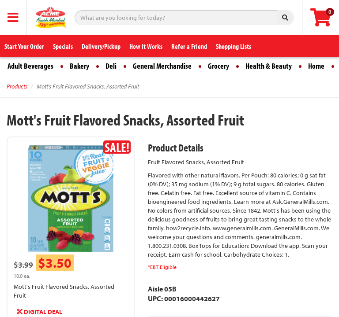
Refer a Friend (189, 46)
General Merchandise (162, 66)
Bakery (79, 66)
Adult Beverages (30, 66)
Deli (111, 66)
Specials (63, 46)
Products (17, 86)
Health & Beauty (268, 66)
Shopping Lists (233, 46)
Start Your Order (24, 46)
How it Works (145, 46)
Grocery (218, 66)
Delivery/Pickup (101, 46)
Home (316, 66)
